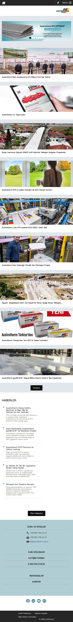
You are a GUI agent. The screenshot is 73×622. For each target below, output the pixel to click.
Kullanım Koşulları (41, 613)
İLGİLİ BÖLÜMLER (36, 552)
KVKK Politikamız (24, 613)
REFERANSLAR (37, 575)
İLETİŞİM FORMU (36, 558)
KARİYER (36, 581)
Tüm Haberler (36, 513)
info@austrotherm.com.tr (38, 541)
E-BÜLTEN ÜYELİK (36, 564)
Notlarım (57, 2)
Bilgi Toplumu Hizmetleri (27, 617)
